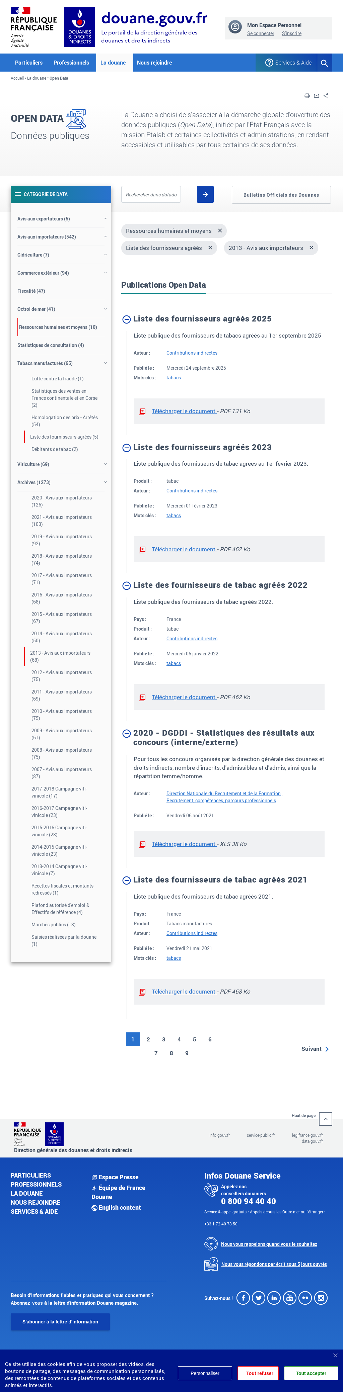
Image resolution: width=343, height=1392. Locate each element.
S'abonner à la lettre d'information (60, 1321)
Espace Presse (115, 1177)
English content (116, 1207)
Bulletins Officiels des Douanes (281, 195)
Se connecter (260, 33)
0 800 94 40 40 (248, 1201)
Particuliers (31, 1175)
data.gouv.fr (312, 1141)
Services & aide (34, 1211)
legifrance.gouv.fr (307, 1135)
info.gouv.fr (219, 1135)
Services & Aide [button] (291, 62)
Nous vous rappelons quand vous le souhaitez (269, 1244)
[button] (307, 95)
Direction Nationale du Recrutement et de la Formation (223, 793)
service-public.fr (261, 1135)
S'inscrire (291, 33)
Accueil (17, 78)
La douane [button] (113, 62)
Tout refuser (259, 1373)
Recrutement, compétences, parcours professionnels (221, 800)
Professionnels (36, 1184)
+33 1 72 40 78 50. (221, 1223)
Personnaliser (203, 1373)
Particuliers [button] (29, 62)
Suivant (311, 1048)
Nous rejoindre (154, 62)
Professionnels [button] (71, 62)
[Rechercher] (205, 194)
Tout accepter (311, 1373)
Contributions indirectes (191, 353)
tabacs (173, 377)
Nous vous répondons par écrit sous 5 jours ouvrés (274, 1264)
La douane (36, 78)
